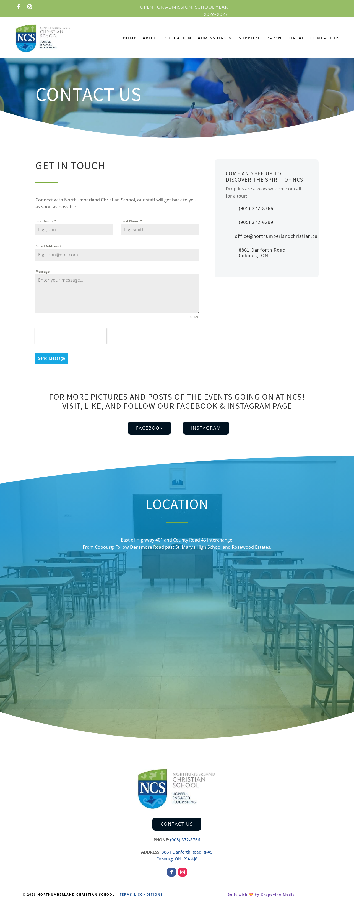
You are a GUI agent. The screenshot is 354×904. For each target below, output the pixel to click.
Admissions (212, 37)
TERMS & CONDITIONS (141, 893)
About (150, 37)
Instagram (206, 426)
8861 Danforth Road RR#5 (187, 850)
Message (42, 271)
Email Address (48, 246)
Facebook (149, 426)
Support (249, 37)
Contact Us (325, 37)
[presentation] (70, 336)
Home (130, 37)
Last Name (131, 221)
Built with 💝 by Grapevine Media (261, 893)
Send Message (51, 358)
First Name (45, 221)
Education (178, 37)
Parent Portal (285, 37)
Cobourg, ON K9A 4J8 (176, 857)
